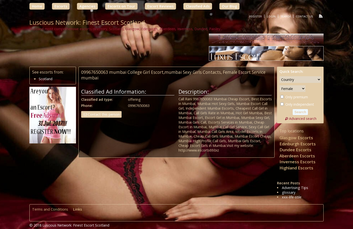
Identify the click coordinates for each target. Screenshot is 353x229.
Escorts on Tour (121, 6)
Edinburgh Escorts (297, 144)
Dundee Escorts (295, 150)
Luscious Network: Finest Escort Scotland (87, 22)
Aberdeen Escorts (297, 156)
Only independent (297, 104)
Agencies (87, 6)
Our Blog (229, 6)
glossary (288, 192)
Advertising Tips (295, 187)
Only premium (294, 97)
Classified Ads (198, 6)
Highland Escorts (296, 168)
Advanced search (300, 118)
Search (286, 16)
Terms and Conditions (50, 209)
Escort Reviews (160, 6)
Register (255, 16)
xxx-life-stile (292, 197)
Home (37, 6)
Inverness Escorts (297, 162)
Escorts (60, 6)
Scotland (45, 78)
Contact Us (304, 16)
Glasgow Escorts (296, 137)
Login (271, 16)
